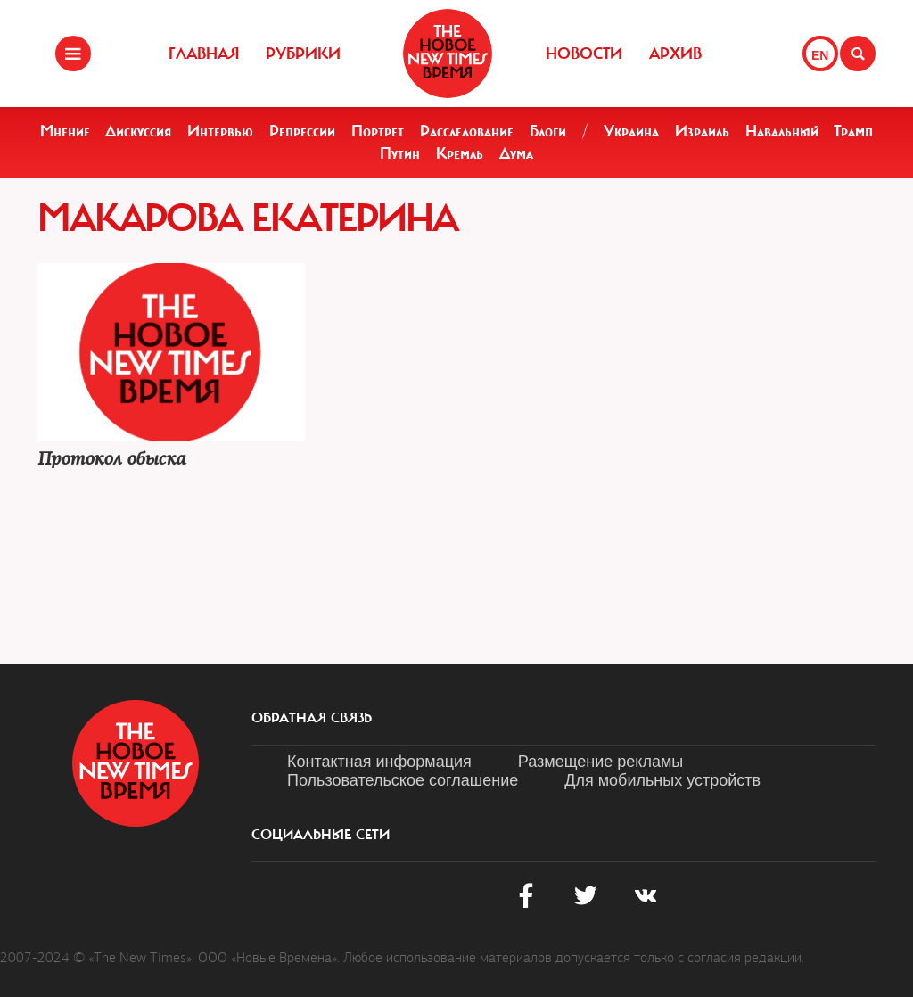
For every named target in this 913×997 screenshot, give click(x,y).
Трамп (853, 131)
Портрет (377, 131)
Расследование (467, 131)
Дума (516, 153)
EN (819, 55)
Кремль (459, 153)
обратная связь (311, 718)
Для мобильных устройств (662, 780)
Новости (584, 53)
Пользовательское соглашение (402, 780)
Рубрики (303, 53)
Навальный (781, 131)
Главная (204, 53)
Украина (631, 131)
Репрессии (302, 131)
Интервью (220, 131)
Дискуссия (138, 131)
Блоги (548, 131)
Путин (400, 153)
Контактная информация (379, 761)
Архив (675, 53)
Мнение (65, 131)
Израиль (702, 131)
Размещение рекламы (600, 761)
